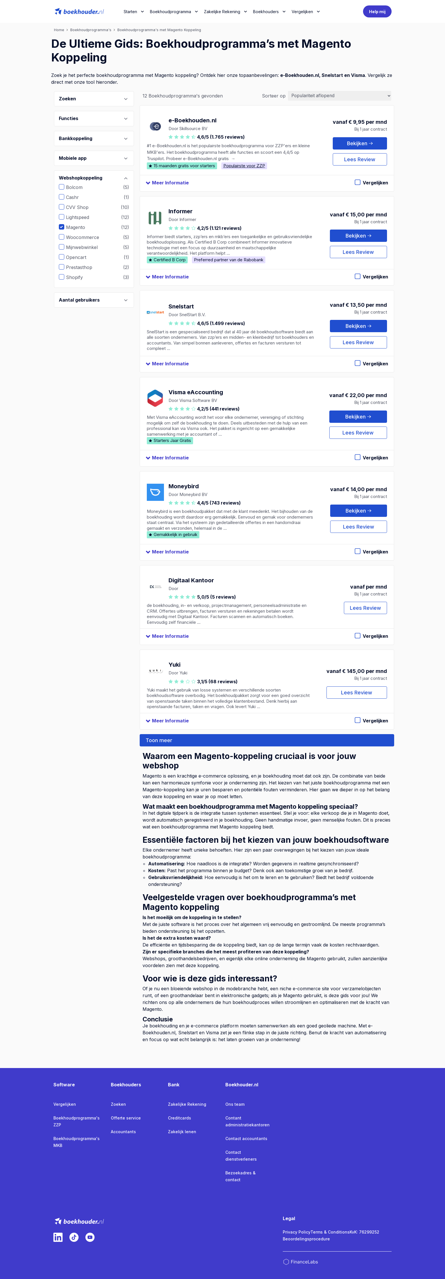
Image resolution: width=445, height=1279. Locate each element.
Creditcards (179, 1117)
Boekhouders (266, 11)
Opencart (80, 257)
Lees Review (359, 159)
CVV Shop (81, 207)
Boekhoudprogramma (170, 11)
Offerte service (126, 1117)
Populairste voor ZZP (244, 165)
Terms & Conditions (330, 1232)
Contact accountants (246, 1138)
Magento (80, 227)
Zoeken (118, 1104)
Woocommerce (87, 237)
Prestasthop (83, 267)
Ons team (234, 1104)
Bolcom (78, 187)
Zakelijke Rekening (222, 11)
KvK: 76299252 (364, 1232)
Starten (130, 11)
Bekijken (360, 143)
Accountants (123, 1131)
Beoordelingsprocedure (306, 1238)
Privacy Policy (296, 1232)
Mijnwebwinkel (86, 247)
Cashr (76, 197)
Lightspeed (82, 217)
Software (64, 1084)
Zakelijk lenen (182, 1131)
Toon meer (159, 740)
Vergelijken (64, 1104)
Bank (173, 1084)
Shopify (78, 277)
